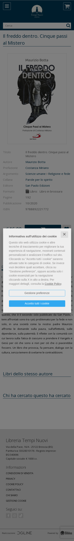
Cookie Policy (53, 283)
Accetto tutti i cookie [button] (37, 303)
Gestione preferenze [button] (37, 293)
